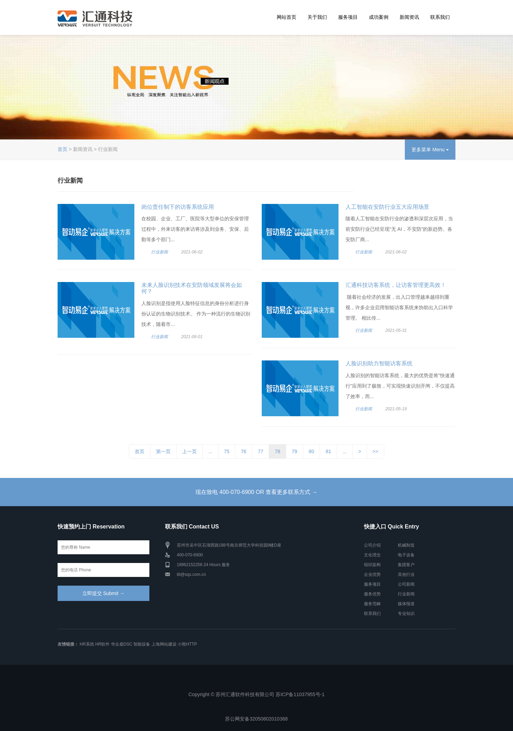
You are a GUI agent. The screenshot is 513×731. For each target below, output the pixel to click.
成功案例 (378, 17)
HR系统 (87, 644)
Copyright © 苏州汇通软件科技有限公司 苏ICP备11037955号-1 (256, 694)
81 (328, 451)
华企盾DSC (121, 644)
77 (260, 451)
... (210, 451)
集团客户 (406, 564)
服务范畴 (372, 603)
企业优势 (372, 574)
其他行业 (406, 574)
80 (311, 451)
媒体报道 (406, 603)
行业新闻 (159, 252)
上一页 (189, 451)
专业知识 (406, 613)
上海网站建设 (164, 644)
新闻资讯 (409, 17)
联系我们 (440, 17)
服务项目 (348, 17)
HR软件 (102, 644)
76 (243, 451)
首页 (62, 149)
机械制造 (406, 545)
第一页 (163, 451)
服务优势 (372, 594)
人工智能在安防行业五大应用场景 (387, 207)
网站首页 (286, 17)
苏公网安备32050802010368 (256, 719)
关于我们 (317, 17)
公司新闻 (406, 584)
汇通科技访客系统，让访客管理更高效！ (395, 285)
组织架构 (372, 564)
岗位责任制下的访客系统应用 (177, 207)
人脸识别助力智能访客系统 (378, 363)
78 (277, 451)
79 (294, 451)
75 (227, 451)
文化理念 (372, 555)
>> (375, 451)
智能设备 (141, 644)
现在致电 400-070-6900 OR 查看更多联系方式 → (256, 492)
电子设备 (406, 555)
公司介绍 (372, 545)
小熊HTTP (187, 644)
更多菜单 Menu (430, 149)
